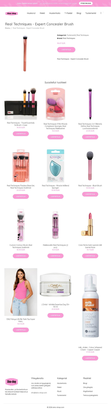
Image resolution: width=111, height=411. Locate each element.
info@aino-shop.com (39, 393)
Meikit (42, 13)
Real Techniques (83, 35)
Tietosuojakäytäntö (90, 395)
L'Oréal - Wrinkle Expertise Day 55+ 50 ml (55, 305)
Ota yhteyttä (88, 387)
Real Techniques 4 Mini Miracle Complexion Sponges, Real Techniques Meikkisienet (55, 126)
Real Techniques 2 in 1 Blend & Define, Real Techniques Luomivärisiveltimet (90, 126)
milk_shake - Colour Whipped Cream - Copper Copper (90, 348)
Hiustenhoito (54, 13)
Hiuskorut (31, 13)
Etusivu (7, 28)
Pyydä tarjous (86, 3)
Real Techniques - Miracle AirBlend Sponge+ (55, 186)
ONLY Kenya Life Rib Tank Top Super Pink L (21, 320)
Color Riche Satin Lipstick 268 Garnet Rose (90, 246)
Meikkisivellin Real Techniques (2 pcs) (55, 246)
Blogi (79, 13)
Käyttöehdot (88, 391)
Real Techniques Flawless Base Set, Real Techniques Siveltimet (21, 186)
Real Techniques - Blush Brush (90, 185)
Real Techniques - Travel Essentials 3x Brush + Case (20, 124)
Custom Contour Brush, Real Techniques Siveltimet (21, 246)
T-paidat (68, 13)
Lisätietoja (66, 50)
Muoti (59, 391)
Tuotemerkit (90, 13)
